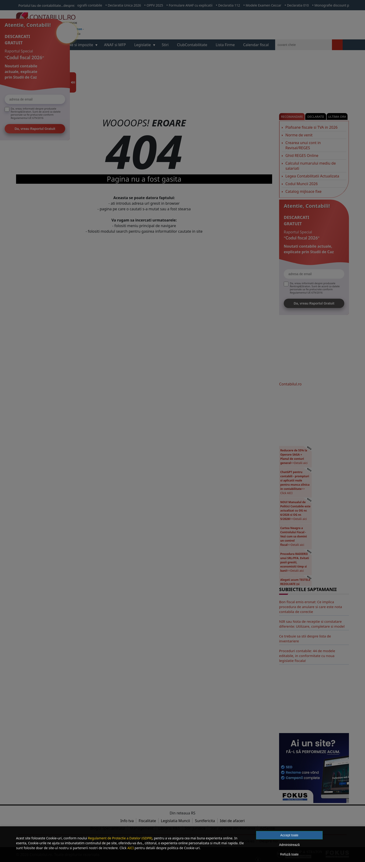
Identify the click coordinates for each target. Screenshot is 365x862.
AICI (130, 848)
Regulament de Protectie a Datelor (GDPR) (120, 838)
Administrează (289, 845)
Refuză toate (289, 854)
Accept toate (289, 835)
